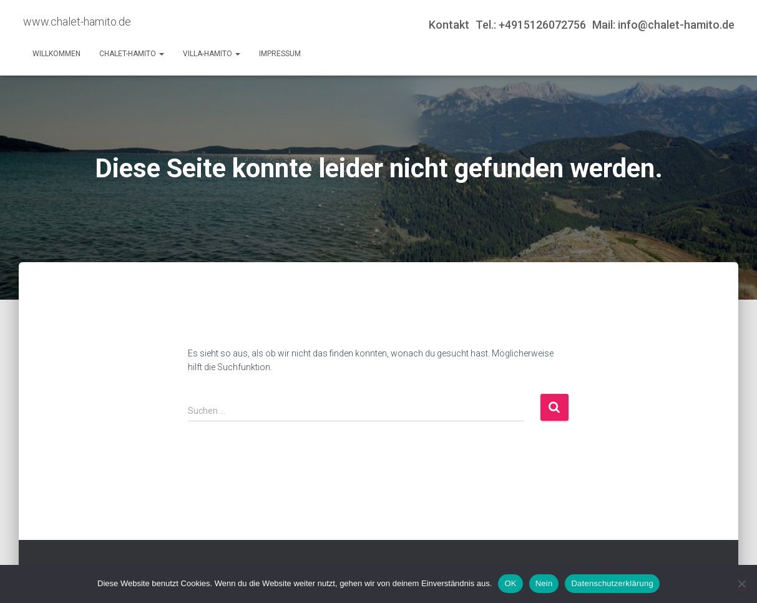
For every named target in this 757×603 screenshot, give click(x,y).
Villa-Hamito (211, 53)
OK (510, 583)
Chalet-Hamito (131, 53)
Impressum (280, 53)
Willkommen (56, 53)
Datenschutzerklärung (612, 583)
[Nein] (741, 583)
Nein (544, 583)
